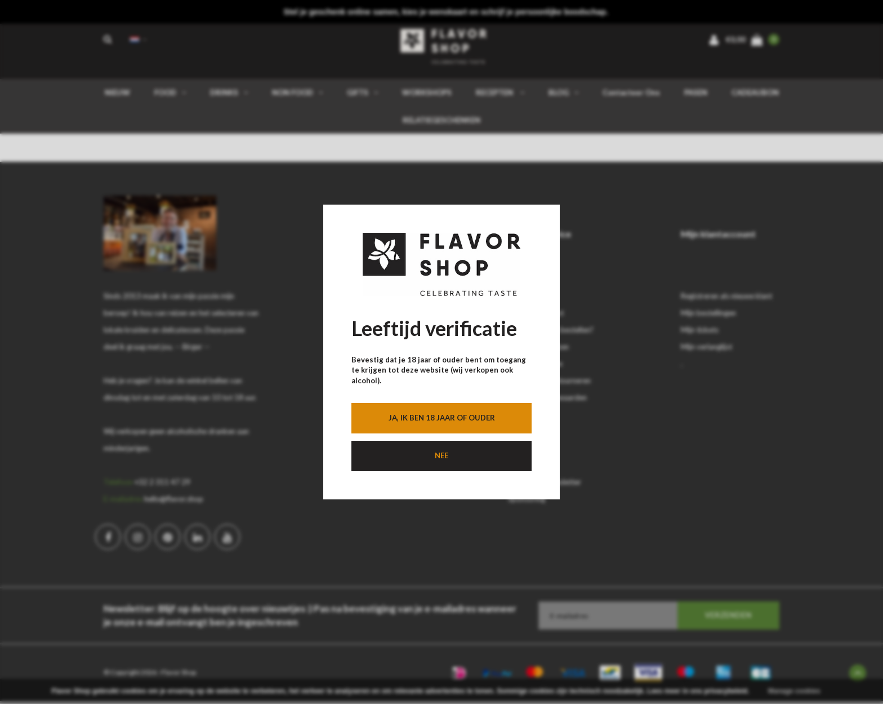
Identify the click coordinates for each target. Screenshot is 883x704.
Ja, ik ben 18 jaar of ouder (442, 417)
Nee (441, 455)
